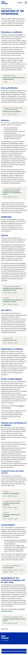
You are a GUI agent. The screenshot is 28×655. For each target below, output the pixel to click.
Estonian (6, 572)
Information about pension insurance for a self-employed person (12, 192)
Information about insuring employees (11, 504)
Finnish (5, 82)
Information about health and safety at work (14, 619)
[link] (4, 2)
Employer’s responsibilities (11, 493)
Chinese (11, 572)
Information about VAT (10, 340)
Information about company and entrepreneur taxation (12, 289)
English (16, 114)
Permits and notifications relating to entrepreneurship (14, 78)
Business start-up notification (12, 111)
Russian (21, 570)
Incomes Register (8, 567)
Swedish (10, 114)
